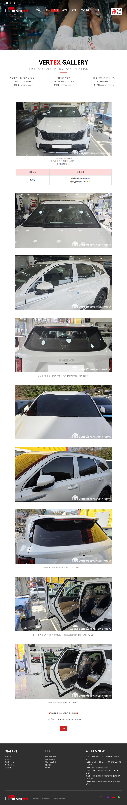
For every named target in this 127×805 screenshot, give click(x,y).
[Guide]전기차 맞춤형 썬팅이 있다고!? (98, 768)
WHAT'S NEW (95, 751)
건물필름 (8, 768)
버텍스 (38, 10)
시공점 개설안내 (50, 759)
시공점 (46, 10)
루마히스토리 (9, 762)
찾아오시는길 (9, 765)
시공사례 (55, 10)
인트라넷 (48, 768)
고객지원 (64, 10)
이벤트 (97, 10)
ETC (48, 751)
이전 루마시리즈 (50, 757)
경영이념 (8, 757)
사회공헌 (8, 759)
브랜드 (74, 10)
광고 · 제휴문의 (50, 762)
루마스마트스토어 (86, 10)
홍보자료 (48, 765)
